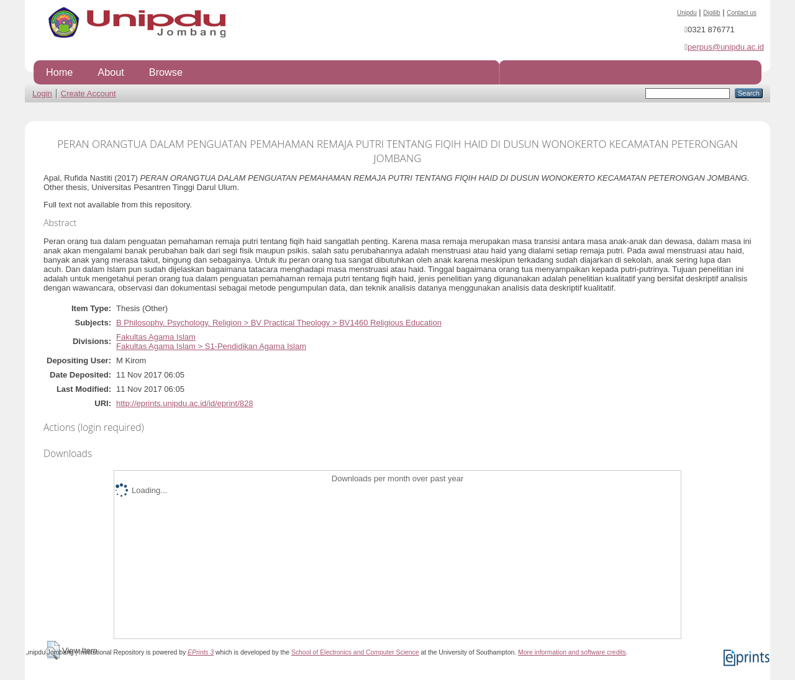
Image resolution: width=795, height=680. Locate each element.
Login (42, 93)
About (111, 72)
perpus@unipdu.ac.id (726, 47)
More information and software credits (572, 652)
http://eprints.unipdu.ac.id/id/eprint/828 (184, 403)
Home (59, 72)
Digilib (711, 12)
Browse (166, 72)
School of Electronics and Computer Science (355, 652)
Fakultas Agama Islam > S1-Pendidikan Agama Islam (211, 346)
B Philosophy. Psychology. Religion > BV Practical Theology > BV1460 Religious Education (279, 322)
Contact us (741, 12)
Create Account (88, 93)
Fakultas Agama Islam (156, 337)
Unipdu (687, 12)
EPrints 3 (201, 652)
